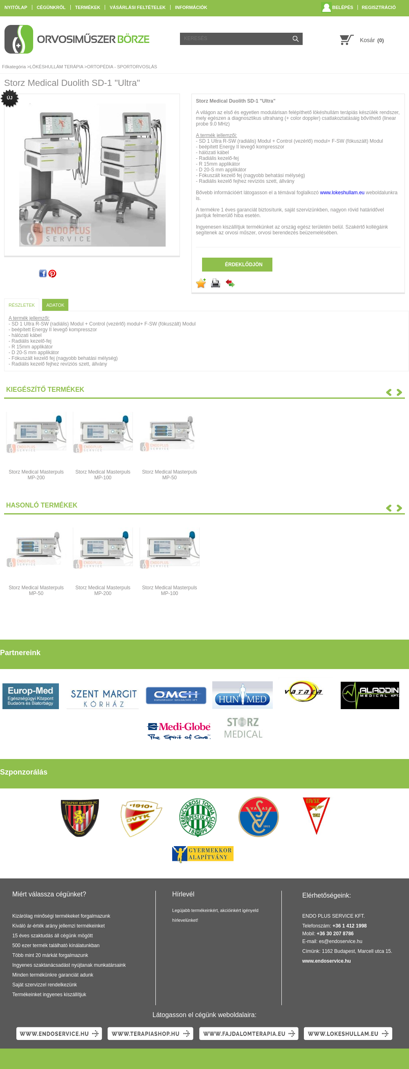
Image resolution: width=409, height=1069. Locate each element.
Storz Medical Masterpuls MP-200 (36, 475)
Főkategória (14, 66)
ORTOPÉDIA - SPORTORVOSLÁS (122, 66)
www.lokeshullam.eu (342, 192)
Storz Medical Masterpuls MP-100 (102, 475)
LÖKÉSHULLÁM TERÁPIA (56, 66)
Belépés (342, 7)
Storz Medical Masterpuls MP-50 (169, 475)
